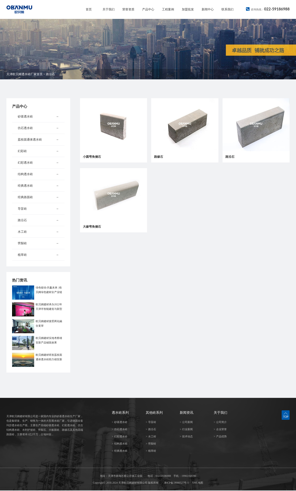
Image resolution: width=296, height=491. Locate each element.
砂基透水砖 (38, 116)
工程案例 (168, 9)
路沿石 (50, 74)
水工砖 (38, 231)
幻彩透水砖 (38, 162)
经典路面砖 (38, 197)
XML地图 (197, 482)
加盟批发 (188, 9)
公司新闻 (186, 422)
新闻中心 (208, 9)
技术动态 (186, 436)
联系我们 (227, 9)
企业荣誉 (220, 429)
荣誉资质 (128, 9)
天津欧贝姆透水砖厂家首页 (24, 74)
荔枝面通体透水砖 (38, 139)
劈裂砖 (38, 243)
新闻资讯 (186, 412)
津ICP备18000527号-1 (176, 482)
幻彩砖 (38, 151)
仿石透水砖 (38, 128)
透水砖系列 (120, 412)
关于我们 (109, 9)
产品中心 (148, 9)
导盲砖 (38, 208)
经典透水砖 (38, 185)
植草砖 (38, 255)
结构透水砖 (38, 174)
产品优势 (220, 436)
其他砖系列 (154, 412)
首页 (89, 9)
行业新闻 (186, 429)
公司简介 (220, 422)
